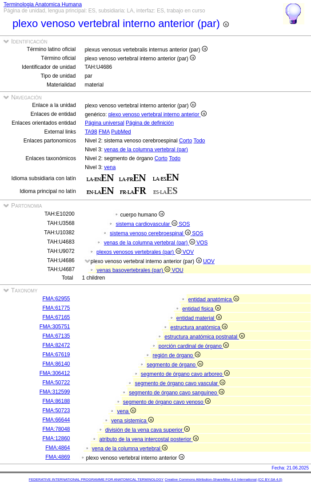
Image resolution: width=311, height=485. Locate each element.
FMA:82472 (56, 345)
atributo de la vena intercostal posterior (149, 439)
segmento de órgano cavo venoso (167, 402)
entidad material (199, 318)
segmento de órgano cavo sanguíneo (176, 393)
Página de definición (150, 123)
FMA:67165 (56, 317)
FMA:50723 (56, 410)
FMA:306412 (55, 373)
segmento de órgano (175, 365)
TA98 (91, 132)
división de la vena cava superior (147, 430)
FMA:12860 (56, 438)
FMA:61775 (56, 308)
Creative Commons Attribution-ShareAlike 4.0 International (210, 479)
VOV (188, 252)
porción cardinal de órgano (194, 346)
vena (110, 167)
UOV (209, 261)
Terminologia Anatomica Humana (43, 4)
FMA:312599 (55, 392)
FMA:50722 (56, 382)
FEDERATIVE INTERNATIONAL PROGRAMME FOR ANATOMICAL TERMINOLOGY (96, 479)
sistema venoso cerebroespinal (151, 233)
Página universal (104, 123)
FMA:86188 (56, 401)
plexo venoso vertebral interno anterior (157, 114)
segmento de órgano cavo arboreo (185, 374)
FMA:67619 (56, 354)
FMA (104, 132)
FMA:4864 (57, 448)
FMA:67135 (56, 336)
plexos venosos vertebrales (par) (139, 252)
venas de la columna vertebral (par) (146, 149)
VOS (201, 243)
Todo (199, 141)
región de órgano (176, 355)
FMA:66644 (56, 420)
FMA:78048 (56, 429)
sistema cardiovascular (147, 224)
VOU (177, 270)
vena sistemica (132, 421)
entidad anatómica (213, 299)
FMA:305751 (55, 326)
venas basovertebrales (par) (134, 270)
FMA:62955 (56, 299)
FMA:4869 (57, 457)
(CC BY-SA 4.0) (270, 479)
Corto (185, 141)
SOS (184, 224)
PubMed (121, 132)
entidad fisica (201, 309)
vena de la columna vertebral (129, 449)
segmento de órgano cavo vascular (180, 383)
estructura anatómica (199, 327)
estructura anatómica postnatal (204, 337)
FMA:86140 (56, 364)
